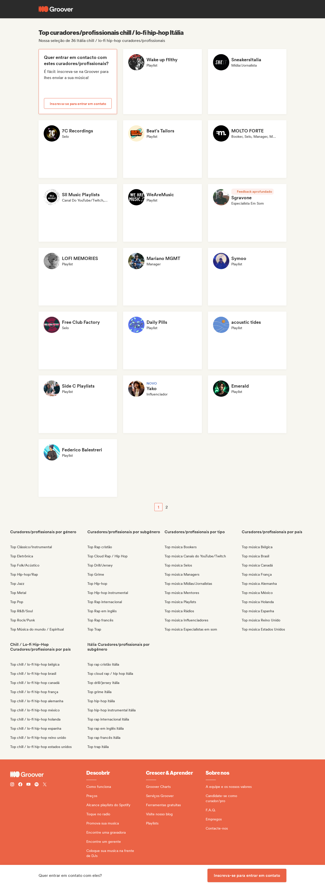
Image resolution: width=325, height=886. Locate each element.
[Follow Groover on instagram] (12, 785)
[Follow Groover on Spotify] (37, 785)
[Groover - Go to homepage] (48, 774)
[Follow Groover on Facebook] (20, 785)
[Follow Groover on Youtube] (28, 785)
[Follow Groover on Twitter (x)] (45, 785)
